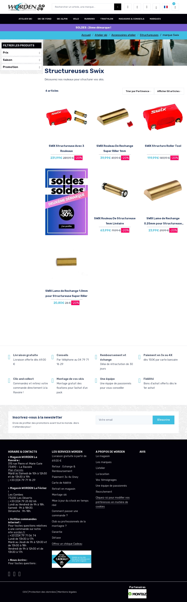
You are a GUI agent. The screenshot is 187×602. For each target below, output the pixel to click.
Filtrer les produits (18, 45)
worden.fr (19, 532)
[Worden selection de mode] (156, 7)
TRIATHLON (106, 19)
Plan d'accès (15, 470)
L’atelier (100, 468)
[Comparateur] (146, 7)
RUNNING (89, 19)
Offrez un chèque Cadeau (67, 543)
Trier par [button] (137, 91)
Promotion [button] (21, 67)
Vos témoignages (106, 479)
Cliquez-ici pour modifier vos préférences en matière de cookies (113, 502)
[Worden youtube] (19, 573)
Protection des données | (43, 591)
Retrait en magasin (63, 488)
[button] (127, 7)
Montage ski (59, 494)
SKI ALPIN (62, 19)
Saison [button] (21, 60)
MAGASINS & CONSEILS (131, 19)
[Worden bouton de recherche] (117, 6)
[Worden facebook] (14, 573)
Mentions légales (67, 591)
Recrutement (104, 491)
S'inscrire (163, 419)
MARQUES (155, 19)
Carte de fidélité (61, 482)
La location (102, 474)
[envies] (137, 7)
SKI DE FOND (44, 19)
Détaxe (56, 537)
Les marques (104, 462)
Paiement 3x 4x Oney (65, 477)
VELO (76, 19)
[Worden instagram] (9, 573)
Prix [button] (21, 52)
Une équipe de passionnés (111, 485)
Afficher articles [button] (168, 91)
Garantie (57, 532)
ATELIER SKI (25, 19)
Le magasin (103, 456)
